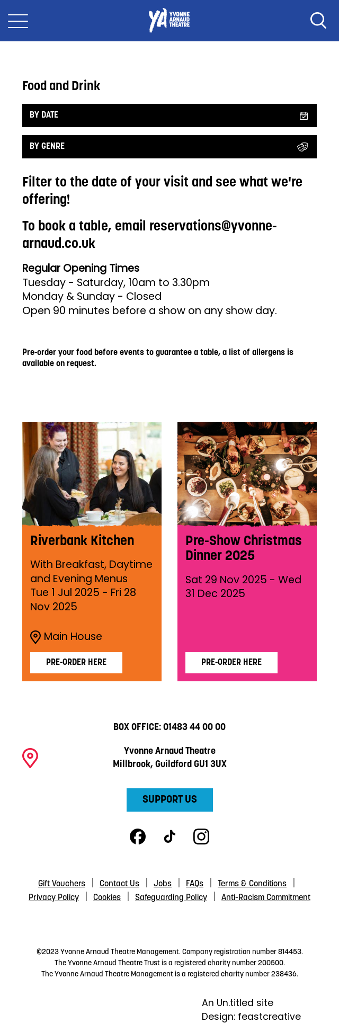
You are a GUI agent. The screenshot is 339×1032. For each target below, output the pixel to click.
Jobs (163, 884)
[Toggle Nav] (18, 20)
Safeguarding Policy (171, 898)
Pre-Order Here (231, 663)
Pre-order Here (76, 663)
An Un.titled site (237, 1003)
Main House (66, 637)
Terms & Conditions (252, 884)
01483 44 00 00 (194, 728)
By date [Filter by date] (44, 115)
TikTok (169, 836)
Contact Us (119, 884)
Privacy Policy (54, 898)
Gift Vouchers (61, 884)
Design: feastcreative (251, 1016)
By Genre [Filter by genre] (47, 147)
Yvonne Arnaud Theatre (169, 20)
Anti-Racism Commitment (265, 898)
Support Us (169, 800)
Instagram (201, 836)
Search (318, 20)
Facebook (138, 836)
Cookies (107, 898)
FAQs (194, 884)
